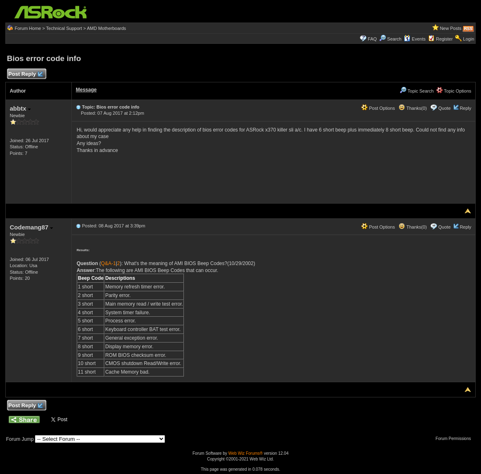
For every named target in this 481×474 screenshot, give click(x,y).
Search (394, 38)
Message (86, 90)
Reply (465, 108)
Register (444, 38)
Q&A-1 (108, 263)
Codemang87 (31, 227)
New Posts (451, 28)
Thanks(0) (412, 108)
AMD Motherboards (106, 28)
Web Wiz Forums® (245, 453)
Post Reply (25, 74)
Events (415, 38)
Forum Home (28, 28)
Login (468, 38)
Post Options (378, 108)
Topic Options (454, 90)
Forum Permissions (455, 438)
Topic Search (416, 90)
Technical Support (64, 28)
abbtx (20, 108)
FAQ (372, 38)
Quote (444, 108)
